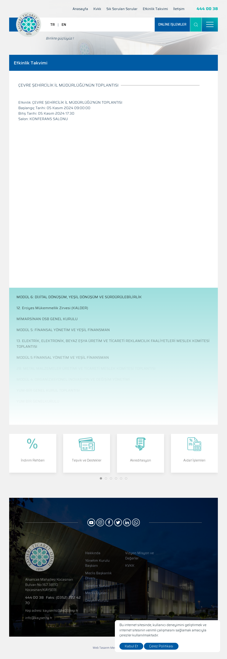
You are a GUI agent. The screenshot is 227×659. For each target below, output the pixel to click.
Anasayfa (80, 9)
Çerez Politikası (161, 646)
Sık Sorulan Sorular (122, 9)
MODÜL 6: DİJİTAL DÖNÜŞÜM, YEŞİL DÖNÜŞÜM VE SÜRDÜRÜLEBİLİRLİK (79, 297)
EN (64, 24)
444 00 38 (207, 9)
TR (52, 24)
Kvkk (97, 9)
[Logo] (28, 24)
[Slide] (101, 478)
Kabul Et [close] (131, 646)
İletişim (178, 9)
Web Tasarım (101, 648)
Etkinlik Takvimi (155, 9)
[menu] (209, 24)
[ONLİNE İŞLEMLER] (172, 25)
